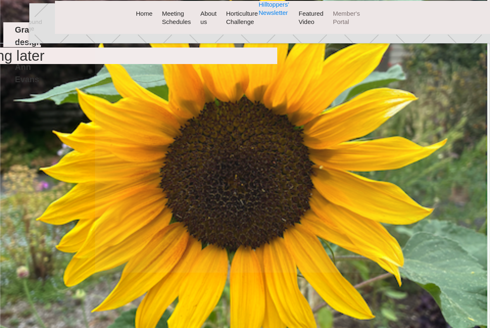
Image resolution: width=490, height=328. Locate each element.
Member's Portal (346, 17)
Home (144, 13)
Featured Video (311, 17)
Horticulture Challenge (242, 17)
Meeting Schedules (176, 17)
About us (208, 17)
